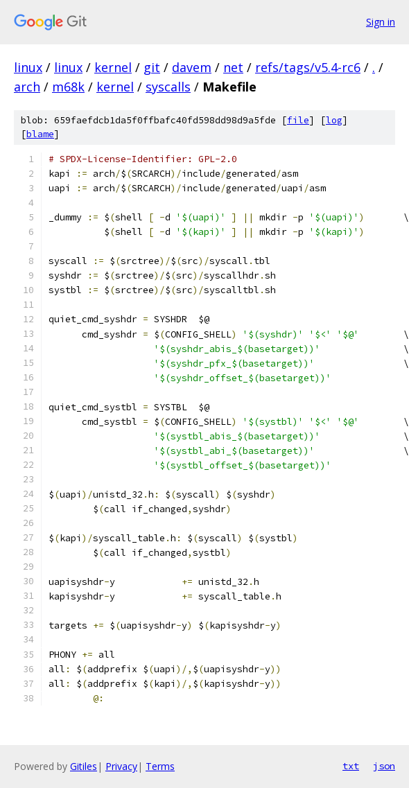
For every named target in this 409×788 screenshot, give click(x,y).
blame (40, 134)
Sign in (380, 21)
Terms (160, 766)
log (334, 120)
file (298, 120)
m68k (68, 86)
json (384, 766)
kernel (113, 67)
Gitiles (83, 766)
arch (27, 86)
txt (350, 766)
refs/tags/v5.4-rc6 (307, 67)
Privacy (121, 766)
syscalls (168, 86)
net (233, 67)
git (151, 67)
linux (28, 67)
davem (191, 67)
